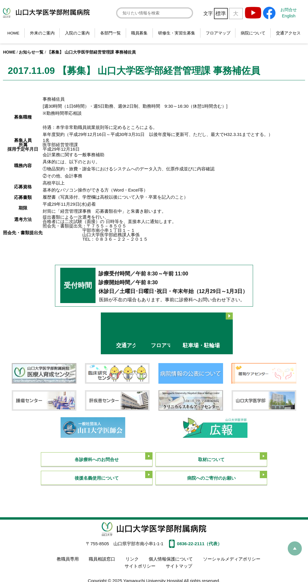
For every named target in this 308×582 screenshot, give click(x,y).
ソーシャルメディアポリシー (231, 558)
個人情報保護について (171, 558)
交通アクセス (288, 33)
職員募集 (139, 33)
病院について (253, 33)
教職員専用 (68, 558)
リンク (132, 558)
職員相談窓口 (102, 558)
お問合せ (288, 9)
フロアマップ (218, 33)
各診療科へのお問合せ (97, 458)
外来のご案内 (42, 33)
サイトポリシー (140, 565)
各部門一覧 (110, 33)
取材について (211, 458)
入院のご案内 (77, 33)
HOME (13, 33)
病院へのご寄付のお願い (211, 477)
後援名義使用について (97, 477)
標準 (220, 13)
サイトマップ (179, 565)
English (288, 16)
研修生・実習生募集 (176, 33)
